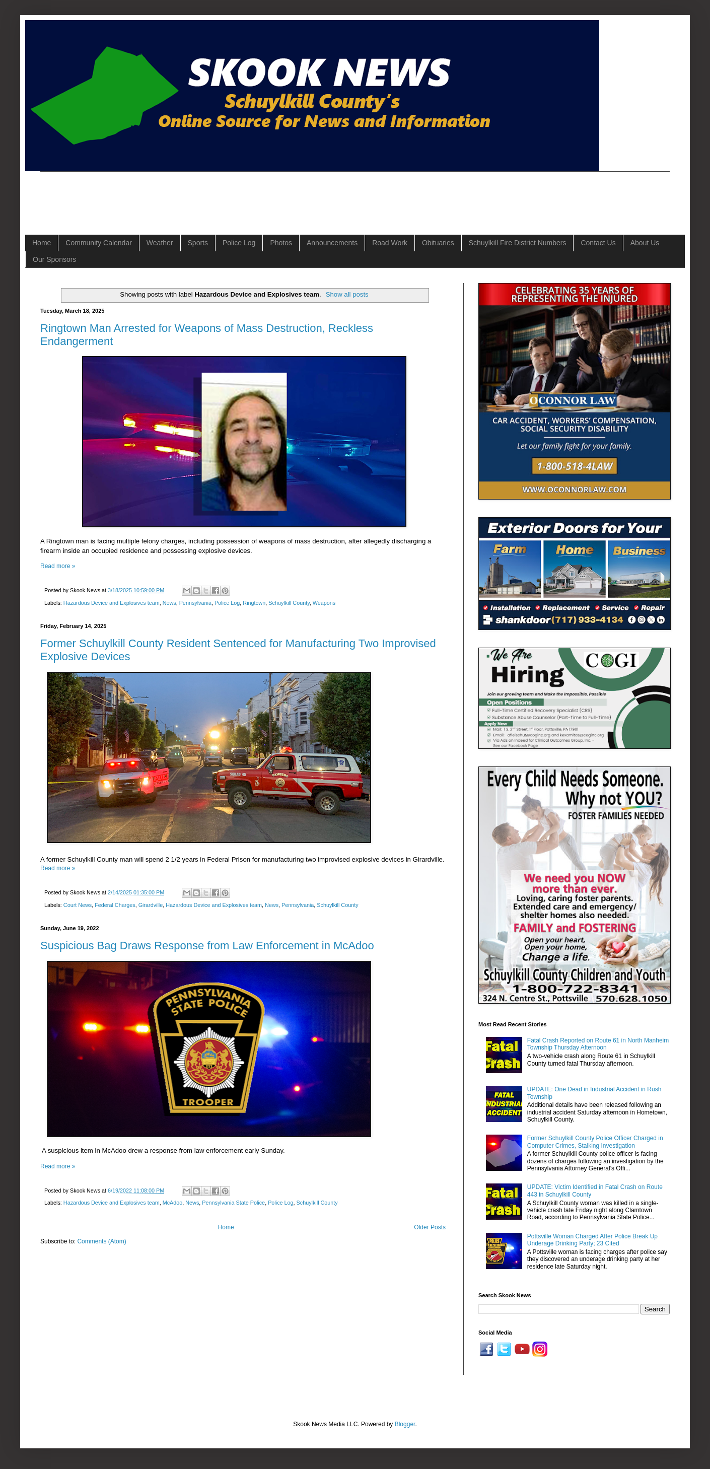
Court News (77, 905)
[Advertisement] (223, 194)
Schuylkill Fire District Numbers (517, 243)
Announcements (332, 243)
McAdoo (173, 1203)
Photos (281, 243)
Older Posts (430, 1227)
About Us (645, 243)
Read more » (57, 566)
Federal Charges (115, 905)
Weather (160, 243)
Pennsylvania (195, 603)
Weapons (324, 603)
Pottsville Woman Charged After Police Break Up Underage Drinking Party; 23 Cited (592, 1240)
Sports (198, 243)
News (169, 603)
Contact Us (598, 243)
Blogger (405, 1424)
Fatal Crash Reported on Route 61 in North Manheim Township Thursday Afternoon (598, 1044)
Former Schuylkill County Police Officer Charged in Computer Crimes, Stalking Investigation (595, 1142)
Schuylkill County (288, 603)
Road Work (389, 243)
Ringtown (254, 603)
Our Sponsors (54, 259)
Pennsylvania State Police (233, 1203)
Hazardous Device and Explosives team (111, 603)
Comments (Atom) (101, 1241)
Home (41, 243)
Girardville (150, 905)
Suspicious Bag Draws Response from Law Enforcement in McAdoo (207, 945)
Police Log (239, 243)
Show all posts (347, 294)
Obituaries (438, 243)
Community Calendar (98, 243)
